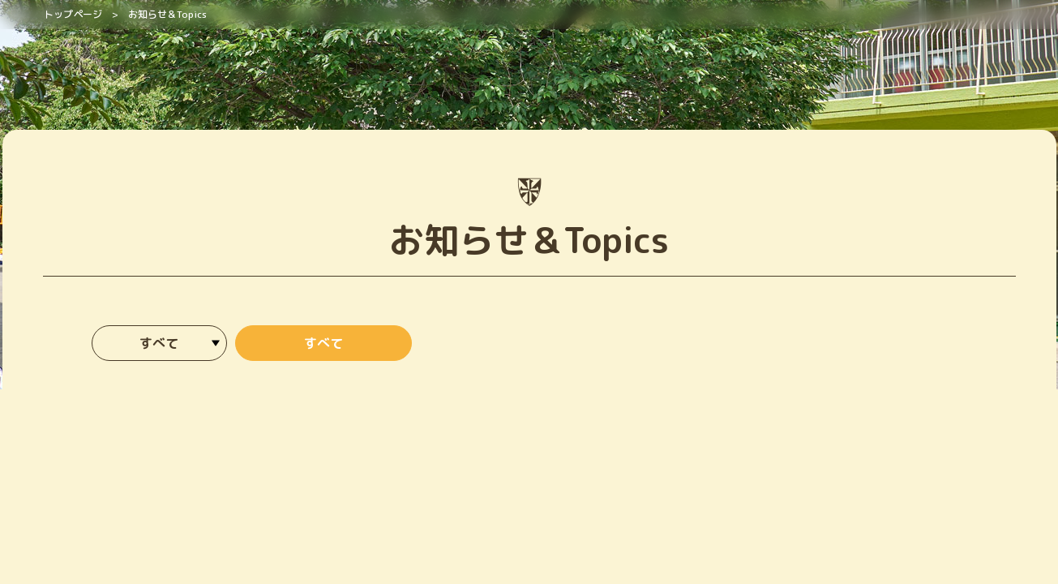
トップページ (73, 14)
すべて (323, 343)
